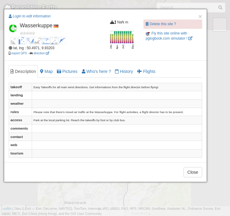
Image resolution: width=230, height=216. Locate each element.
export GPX (19, 53)
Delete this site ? (161, 24)
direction (41, 53)
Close (192, 172)
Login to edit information (30, 16)
